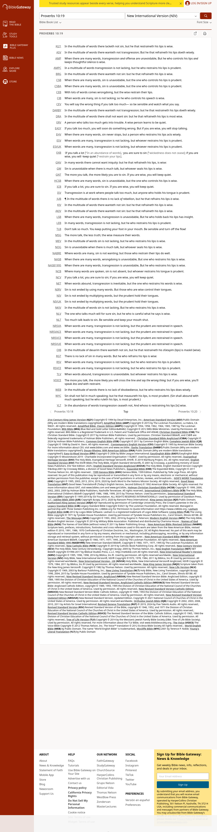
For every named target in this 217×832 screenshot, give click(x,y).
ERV (58, 122)
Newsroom (46, 789)
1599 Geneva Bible (103, 472)
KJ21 (58, 46)
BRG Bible (67, 429)
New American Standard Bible (162, 536)
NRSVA (57, 326)
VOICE (57, 380)
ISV (59, 193)
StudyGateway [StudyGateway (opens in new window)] (106, 765)
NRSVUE (56, 344)
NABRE (56, 253)
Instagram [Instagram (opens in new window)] (132, 765)
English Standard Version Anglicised (114, 465)
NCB (58, 271)
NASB (57, 259)
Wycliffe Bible (145, 628)
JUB (59, 199)
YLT (59, 405)
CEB (58, 92)
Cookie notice (76, 812)
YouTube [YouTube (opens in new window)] (130, 784)
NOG (58, 247)
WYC (58, 396)
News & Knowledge (51, 765)
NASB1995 (54, 265)
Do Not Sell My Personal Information (78, 804)
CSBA (57, 86)
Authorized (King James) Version (67, 502)
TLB (58, 229)
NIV (59, 295)
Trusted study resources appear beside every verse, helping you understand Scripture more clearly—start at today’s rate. (125, 3)
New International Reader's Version (181, 551)
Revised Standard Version (63, 607)
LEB (58, 223)
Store (42, 779)
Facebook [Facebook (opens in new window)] (131, 761)
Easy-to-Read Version (76, 453)
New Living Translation (119, 570)
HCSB (57, 181)
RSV (58, 362)
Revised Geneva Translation (114, 604)
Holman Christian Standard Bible (147, 487)
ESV (59, 140)
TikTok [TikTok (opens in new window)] (129, 775)
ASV (58, 52)
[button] (198, 3)
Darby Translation (141, 447)
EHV (58, 134)
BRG (58, 74)
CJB (59, 98)
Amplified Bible (113, 423)
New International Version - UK (97, 561)
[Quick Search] (82, 16)
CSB (58, 80)
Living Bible (176, 512)
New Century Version (189, 545)
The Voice (178, 622)
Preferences (133, 805)
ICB (59, 187)
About (43, 761)
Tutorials (73, 765)
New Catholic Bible (77, 545)
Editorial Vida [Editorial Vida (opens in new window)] (105, 788)
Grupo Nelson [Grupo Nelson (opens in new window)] (105, 783)
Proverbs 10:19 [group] (51, 33)
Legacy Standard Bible (61, 505)
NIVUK (57, 301)
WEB (58, 390)
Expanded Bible (136, 468)
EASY (58, 128)
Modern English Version (164, 518)
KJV (59, 205)
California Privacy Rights (80, 794)
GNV (58, 162)
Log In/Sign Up (201, 3)
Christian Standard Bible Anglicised (158, 438)
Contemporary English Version (129, 444)
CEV (58, 104)
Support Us (46, 794)
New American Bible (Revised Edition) (170, 524)
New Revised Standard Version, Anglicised (91, 576)
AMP (58, 58)
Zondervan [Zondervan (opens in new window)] (104, 802)
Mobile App (46, 775)
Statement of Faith (51, 770)
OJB (59, 350)
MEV (58, 241)
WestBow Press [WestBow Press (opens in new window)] (106, 797)
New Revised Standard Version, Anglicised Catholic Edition (117, 582)
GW (59, 168)
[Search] (206, 16)
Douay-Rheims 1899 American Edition (106, 450)
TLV (59, 374)
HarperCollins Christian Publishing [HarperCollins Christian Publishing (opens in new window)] (109, 776)
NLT (58, 320)
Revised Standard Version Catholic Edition (72, 613)
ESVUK (57, 146)
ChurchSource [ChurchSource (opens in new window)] (106, 770)
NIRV (58, 289)
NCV (58, 277)
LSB (58, 217)
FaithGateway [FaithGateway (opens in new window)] (105, 761)
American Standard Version (160, 419)
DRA (58, 116)
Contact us (75, 783)
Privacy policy (77, 788)
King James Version (161, 499)
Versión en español (137, 800)
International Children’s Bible (162, 490)
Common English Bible (99, 441)
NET (58, 283)
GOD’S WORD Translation (188, 478)
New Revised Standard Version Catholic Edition (166, 588)
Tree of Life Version (77, 619)
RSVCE (57, 368)
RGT (58, 356)
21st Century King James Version (67, 419)
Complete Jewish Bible (183, 441)
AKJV (58, 211)
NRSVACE (55, 332)
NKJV (58, 307)
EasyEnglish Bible (160, 453)
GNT (58, 175)
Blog (42, 784)
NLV (58, 314)
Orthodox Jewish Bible (147, 601)
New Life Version (179, 567)
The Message (74, 518)
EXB (58, 153)
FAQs (71, 761)
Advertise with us (79, 778)
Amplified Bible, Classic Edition (96, 426)
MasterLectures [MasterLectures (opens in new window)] (106, 806)
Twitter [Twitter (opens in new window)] (129, 779)
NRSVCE (56, 338)
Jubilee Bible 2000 (63, 499)
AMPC (57, 68)
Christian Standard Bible (173, 432)
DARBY (57, 110)
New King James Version (157, 564)
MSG (58, 235)
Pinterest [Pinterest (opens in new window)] (131, 770)
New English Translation (170, 548)
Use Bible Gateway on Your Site (82, 772)
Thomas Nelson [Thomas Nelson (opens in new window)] (107, 792)
